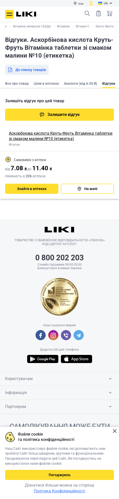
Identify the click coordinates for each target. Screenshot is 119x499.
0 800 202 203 (59, 257)
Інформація (59, 393)
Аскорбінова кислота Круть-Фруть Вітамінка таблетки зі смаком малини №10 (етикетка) (60, 136)
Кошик (109, 13)
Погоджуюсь (60, 475)
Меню (9, 14)
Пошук (87, 13)
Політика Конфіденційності (59, 491)
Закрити (114, 431)
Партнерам (59, 407)
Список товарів (98, 13)
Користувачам (59, 379)
